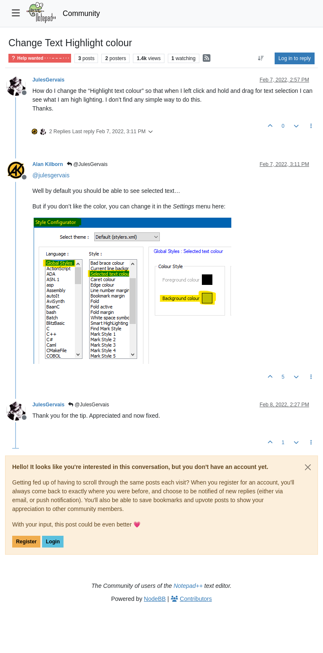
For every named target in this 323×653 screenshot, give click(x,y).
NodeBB (155, 598)
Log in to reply (294, 58)
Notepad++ (188, 585)
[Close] (308, 467)
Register (26, 542)
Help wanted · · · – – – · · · (40, 58)
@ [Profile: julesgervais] (50, 175)
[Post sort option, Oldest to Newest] (261, 58)
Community (81, 13)
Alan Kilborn (47, 164)
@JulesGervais (87, 164)
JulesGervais (48, 80)
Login (53, 542)
